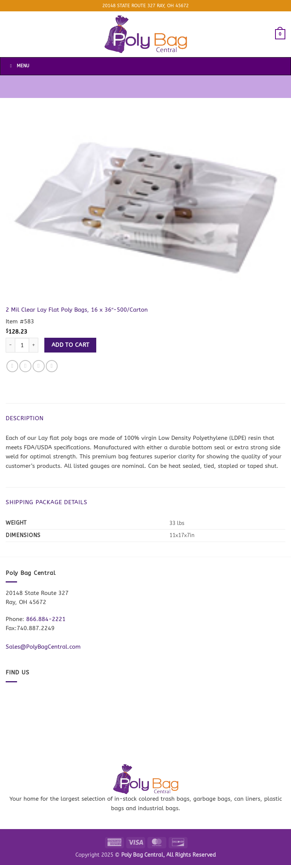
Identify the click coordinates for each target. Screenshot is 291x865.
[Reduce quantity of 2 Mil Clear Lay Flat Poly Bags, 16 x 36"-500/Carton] (10, 345)
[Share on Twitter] (25, 366)
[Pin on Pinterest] (52, 366)
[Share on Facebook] (12, 366)
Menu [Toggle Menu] (18, 65)
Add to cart (70, 345)
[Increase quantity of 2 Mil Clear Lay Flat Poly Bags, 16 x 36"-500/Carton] (33, 345)
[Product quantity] (22, 345)
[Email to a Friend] (39, 366)
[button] (280, 34)
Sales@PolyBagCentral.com (43, 646)
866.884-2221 (46, 619)
